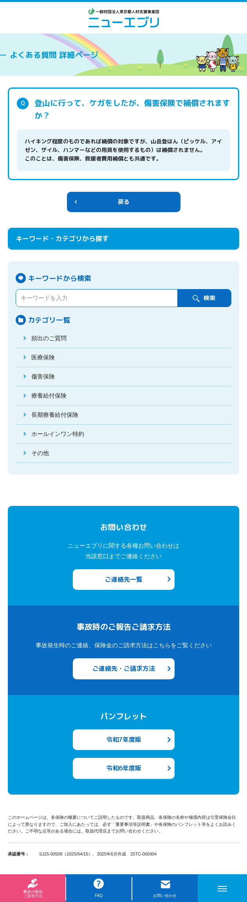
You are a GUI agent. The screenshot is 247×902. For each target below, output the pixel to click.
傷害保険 (43, 376)
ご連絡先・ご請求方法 (123, 668)
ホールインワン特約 (57, 433)
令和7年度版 (123, 739)
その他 (40, 453)
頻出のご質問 (49, 338)
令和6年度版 (123, 768)
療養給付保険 (49, 395)
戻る (124, 202)
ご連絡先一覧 (123, 579)
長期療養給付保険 (54, 414)
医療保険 (43, 357)
